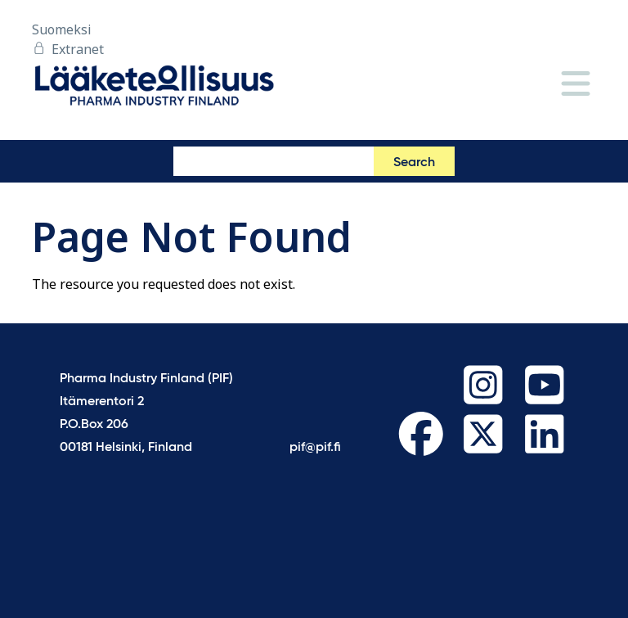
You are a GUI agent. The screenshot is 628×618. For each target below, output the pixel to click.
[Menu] (575, 85)
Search (414, 162)
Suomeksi (62, 29)
